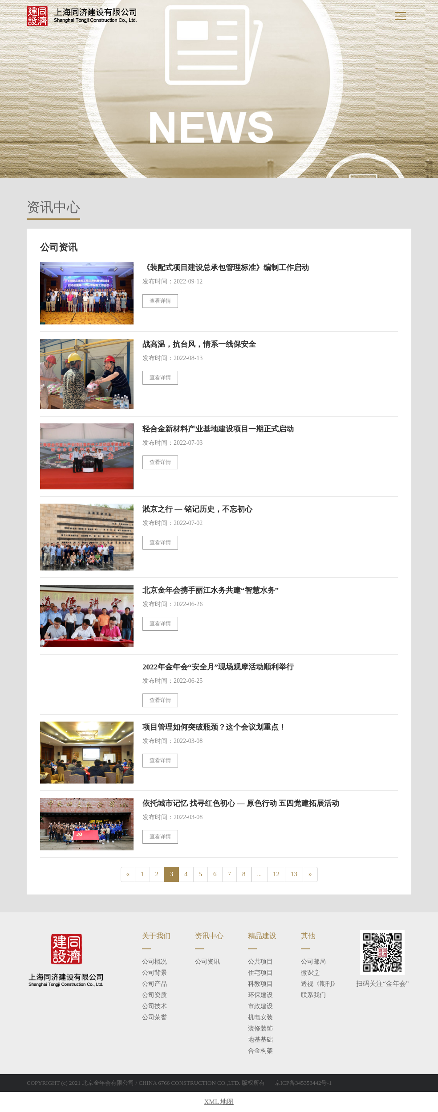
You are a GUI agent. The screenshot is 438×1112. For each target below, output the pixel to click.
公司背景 (154, 972)
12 (276, 874)
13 (294, 874)
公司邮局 (313, 961)
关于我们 (156, 936)
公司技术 (154, 1006)
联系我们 (313, 995)
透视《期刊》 (319, 984)
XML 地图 (219, 1101)
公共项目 (260, 961)
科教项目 (260, 984)
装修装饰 (260, 1028)
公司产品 (154, 984)
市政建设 (260, 1006)
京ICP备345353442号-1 (303, 1082)
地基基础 (260, 1039)
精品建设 (262, 936)
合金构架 (260, 1050)
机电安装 (260, 1017)
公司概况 (154, 961)
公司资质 (154, 995)
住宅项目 (260, 972)
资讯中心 (209, 936)
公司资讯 (207, 961)
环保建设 (260, 995)
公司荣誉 (154, 1017)
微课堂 (310, 972)
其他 (308, 936)
